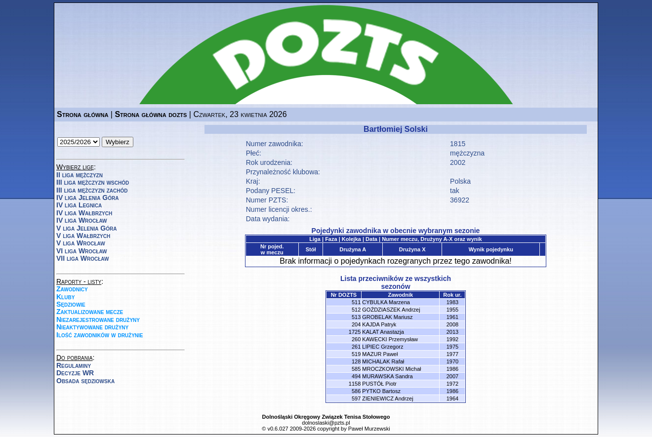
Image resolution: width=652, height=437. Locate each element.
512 (356, 310)
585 (356, 369)
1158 (355, 384)
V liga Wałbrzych (83, 235)
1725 (355, 332)
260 (356, 339)
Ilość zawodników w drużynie (99, 335)
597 (356, 398)
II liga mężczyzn (79, 175)
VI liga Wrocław (81, 251)
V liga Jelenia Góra (86, 228)
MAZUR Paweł (380, 354)
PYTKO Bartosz (381, 391)
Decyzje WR (75, 373)
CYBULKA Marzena (386, 302)
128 (356, 361)
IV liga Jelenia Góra (87, 197)
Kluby (65, 297)
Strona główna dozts (151, 114)
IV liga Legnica (79, 205)
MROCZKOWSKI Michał (391, 369)
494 (356, 376)
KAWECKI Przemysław (390, 339)
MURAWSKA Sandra (387, 376)
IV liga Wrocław (81, 220)
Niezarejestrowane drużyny (98, 319)
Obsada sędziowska (85, 381)
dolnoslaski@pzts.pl (326, 423)
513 (356, 317)
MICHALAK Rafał (383, 361)
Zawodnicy (72, 289)
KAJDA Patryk (379, 324)
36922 (459, 200)
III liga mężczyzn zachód (91, 190)
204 (356, 324)
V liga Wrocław (80, 243)
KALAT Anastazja (383, 332)
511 (356, 302)
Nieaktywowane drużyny (92, 327)
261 (356, 347)
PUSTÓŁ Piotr (379, 384)
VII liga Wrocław (82, 258)
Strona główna (82, 114)
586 (356, 391)
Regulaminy (73, 365)
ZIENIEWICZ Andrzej (387, 398)
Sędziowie (70, 304)
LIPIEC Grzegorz (382, 347)
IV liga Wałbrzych (84, 213)
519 (356, 354)
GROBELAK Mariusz (387, 317)
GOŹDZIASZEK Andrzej (391, 310)
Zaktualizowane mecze (89, 312)
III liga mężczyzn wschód (92, 182)
